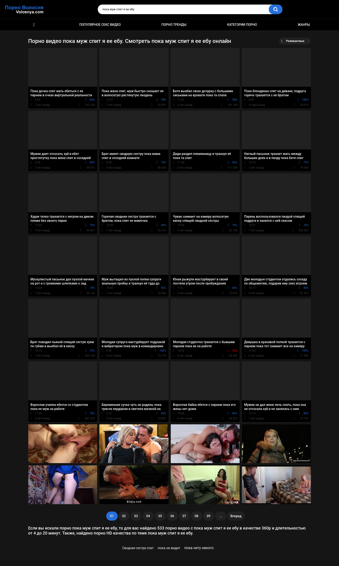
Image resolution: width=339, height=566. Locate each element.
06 (172, 516)
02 (124, 516)
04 (148, 516)
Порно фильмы (34, 25)
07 (184, 516)
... (220, 516)
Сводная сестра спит (138, 548)
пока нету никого (199, 548)
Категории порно (242, 24)
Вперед (235, 516)
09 (208, 516)
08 (196, 516)
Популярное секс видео (100, 24)
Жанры (304, 24)
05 (160, 516)
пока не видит (169, 548)
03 (136, 516)
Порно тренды (173, 24)
